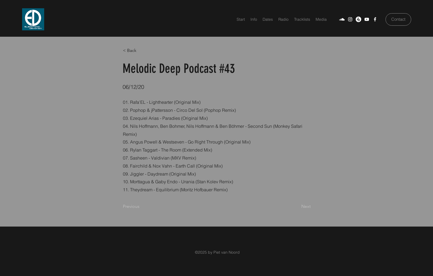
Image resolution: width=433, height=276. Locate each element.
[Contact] (398, 19)
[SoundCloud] (342, 19)
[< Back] (141, 50)
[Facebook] (375, 19)
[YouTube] (366, 19)
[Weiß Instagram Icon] (350, 19)
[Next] (297, 206)
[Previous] (141, 206)
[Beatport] (358, 19)
